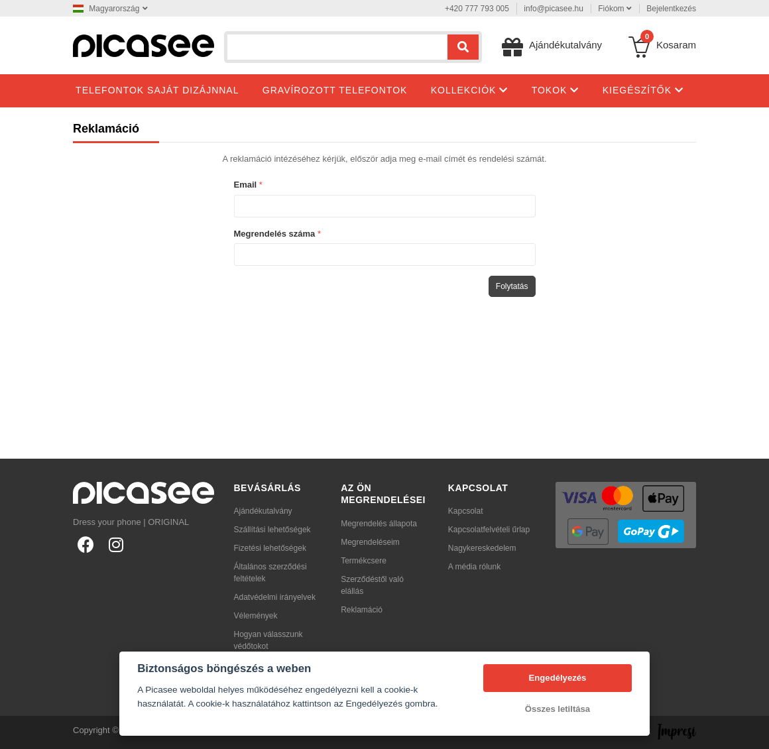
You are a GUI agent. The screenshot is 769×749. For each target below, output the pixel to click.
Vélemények (256, 615)
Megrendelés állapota (379, 523)
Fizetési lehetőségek (270, 548)
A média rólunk (474, 566)
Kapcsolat (465, 511)
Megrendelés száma (275, 234)
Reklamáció (362, 609)
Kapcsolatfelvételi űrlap (489, 529)
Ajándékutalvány (263, 511)
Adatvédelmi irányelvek (275, 597)
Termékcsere (363, 560)
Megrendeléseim (370, 542)
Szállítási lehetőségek (272, 529)
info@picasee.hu (553, 8)
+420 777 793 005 (477, 8)
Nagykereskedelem (482, 548)
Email (245, 185)
